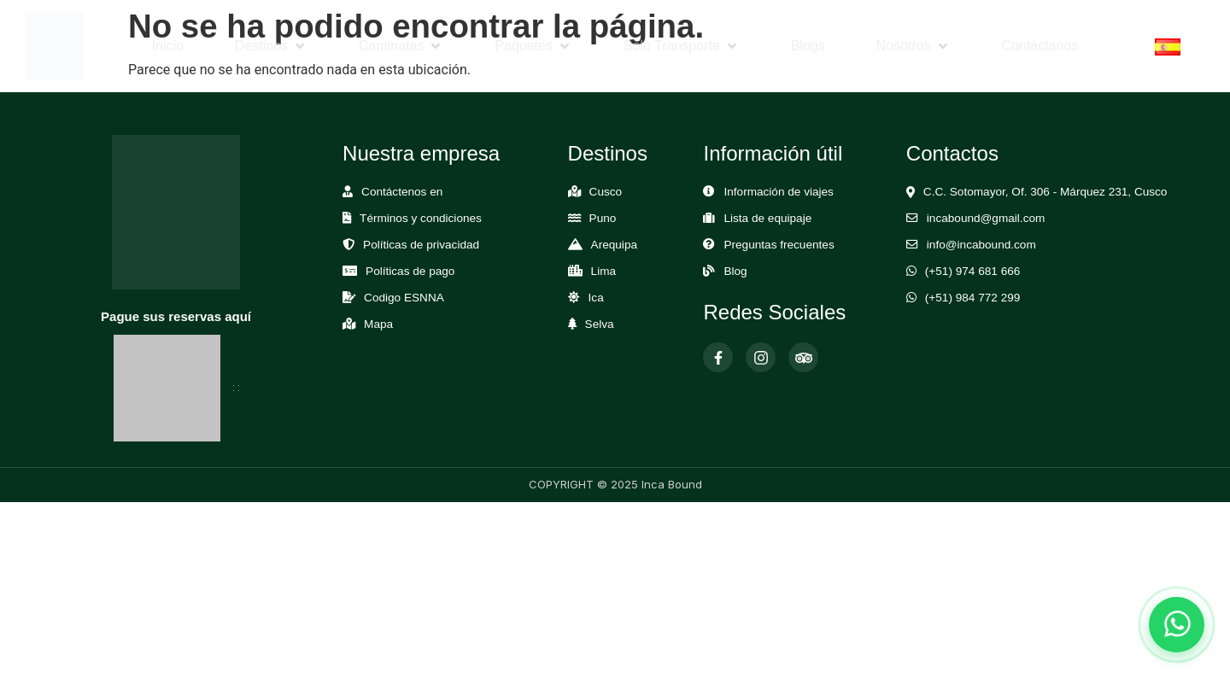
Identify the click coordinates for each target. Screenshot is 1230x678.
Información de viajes (778, 191)
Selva (599, 324)
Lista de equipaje (767, 218)
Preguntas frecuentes (778, 244)
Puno (603, 218)
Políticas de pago (410, 271)
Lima (603, 271)
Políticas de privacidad (421, 244)
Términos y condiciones (421, 218)
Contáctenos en (401, 191)
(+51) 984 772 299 (973, 297)
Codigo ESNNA (404, 297)
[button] (271, 46)
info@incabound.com (981, 244)
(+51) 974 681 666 (973, 271)
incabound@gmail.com (986, 218)
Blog (735, 271)
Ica (596, 297)
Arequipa (614, 244)
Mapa (378, 324)
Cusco (606, 191)
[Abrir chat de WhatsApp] (1176, 624)
